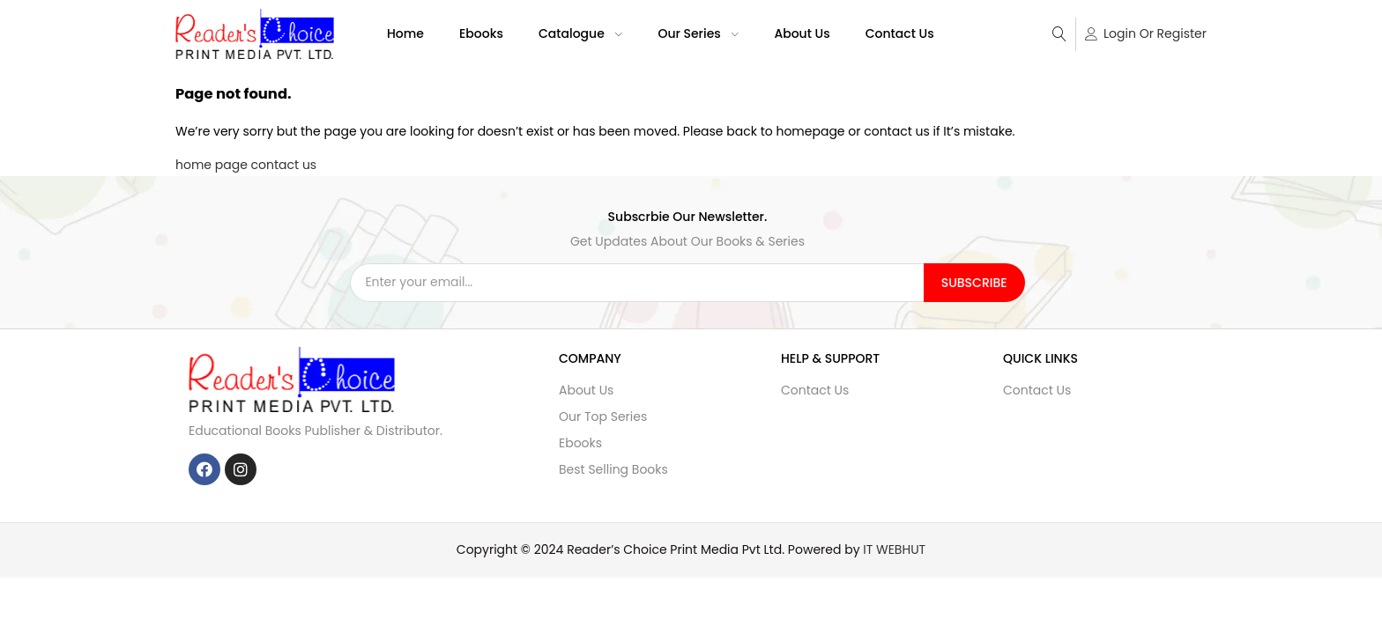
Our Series (698, 33)
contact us (284, 164)
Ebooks (481, 33)
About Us (801, 33)
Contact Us (900, 33)
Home (405, 33)
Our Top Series (603, 416)
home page (211, 164)
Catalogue (581, 33)
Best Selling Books (613, 469)
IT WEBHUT (894, 549)
